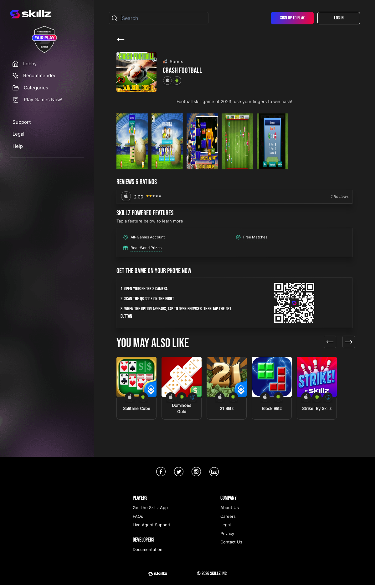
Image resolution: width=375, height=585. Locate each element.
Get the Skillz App (150, 507)
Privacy (227, 533)
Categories (36, 88)
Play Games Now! (43, 99)
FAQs (138, 516)
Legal (18, 134)
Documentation (147, 549)
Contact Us (231, 541)
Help (18, 146)
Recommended (40, 75)
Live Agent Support (152, 524)
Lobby (30, 64)
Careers (228, 516)
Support (22, 122)
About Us (229, 507)
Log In (339, 18)
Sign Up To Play (292, 18)
